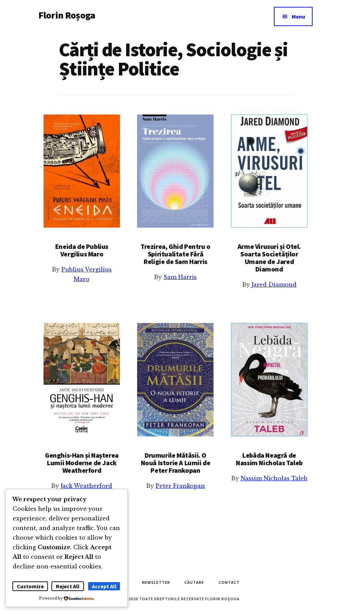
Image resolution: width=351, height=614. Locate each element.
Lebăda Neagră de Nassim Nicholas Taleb (269, 459)
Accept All (104, 586)
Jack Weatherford (86, 485)
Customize (30, 586)
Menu (298, 16)
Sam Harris (180, 277)
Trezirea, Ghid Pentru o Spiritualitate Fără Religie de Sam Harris (175, 254)
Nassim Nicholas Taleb (274, 478)
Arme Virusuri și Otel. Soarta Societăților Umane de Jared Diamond (269, 257)
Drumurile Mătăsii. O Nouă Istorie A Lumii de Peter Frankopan (175, 462)
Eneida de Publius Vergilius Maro (81, 250)
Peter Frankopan (180, 485)
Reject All (68, 586)
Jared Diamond (274, 284)
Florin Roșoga (66, 15)
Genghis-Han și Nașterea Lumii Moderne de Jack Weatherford (82, 462)
